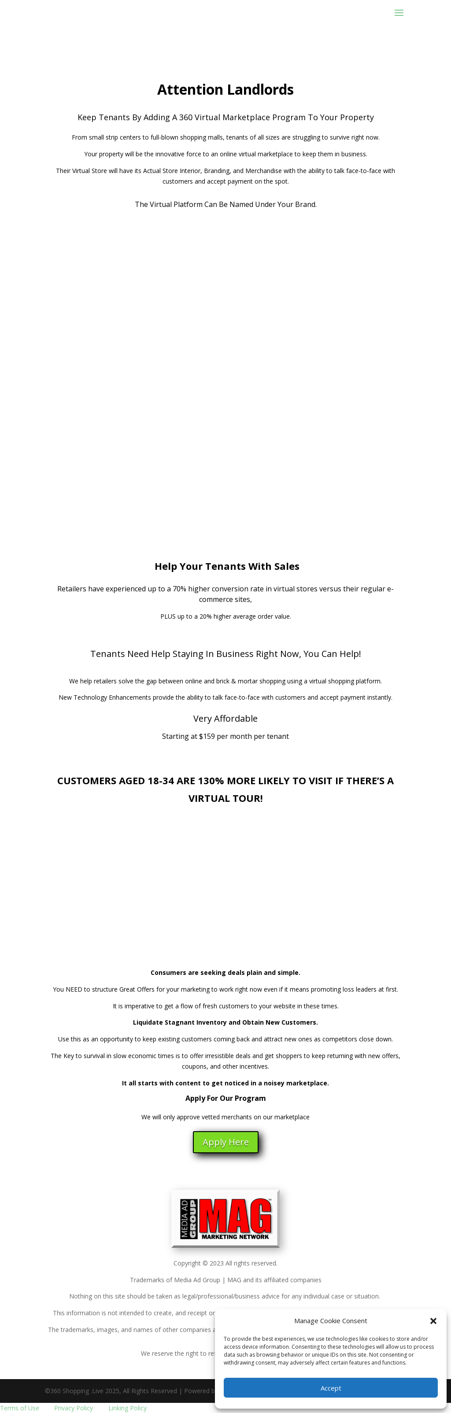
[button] (433, 1321)
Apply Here (226, 1142)
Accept (331, 1387)
